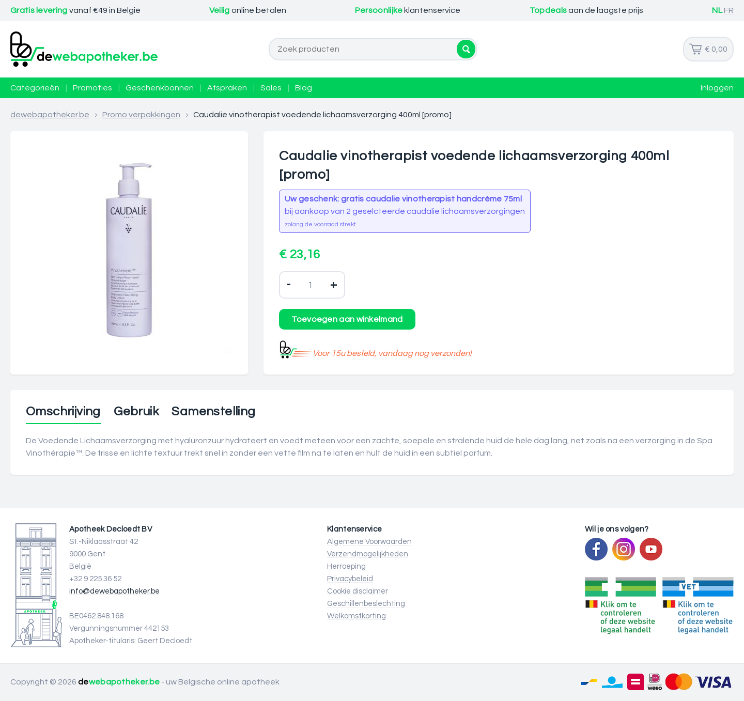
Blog (303, 88)
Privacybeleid (350, 579)
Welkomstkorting (356, 616)
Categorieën (34, 88)
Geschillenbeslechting (366, 603)
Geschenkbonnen (160, 88)
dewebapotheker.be (49, 115)
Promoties (92, 88)
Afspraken (227, 88)
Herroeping (346, 566)
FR (729, 10)
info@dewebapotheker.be (114, 591)
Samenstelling (213, 412)
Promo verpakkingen (141, 115)
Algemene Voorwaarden (369, 542)
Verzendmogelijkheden (367, 554)
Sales (271, 88)
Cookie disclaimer (357, 591)
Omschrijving (63, 412)
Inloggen (717, 88)
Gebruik (136, 412)
